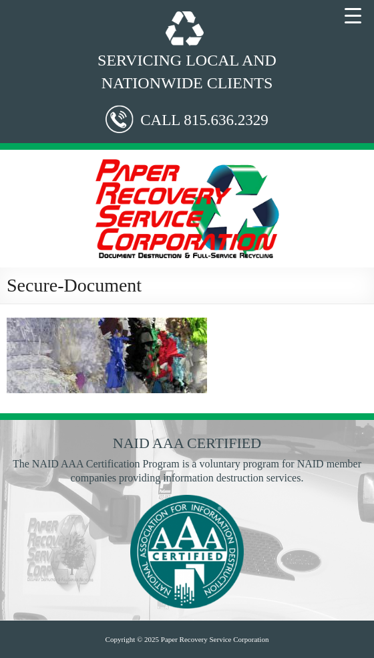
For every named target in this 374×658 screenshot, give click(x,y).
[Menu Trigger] (353, 15)
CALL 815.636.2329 (204, 120)
